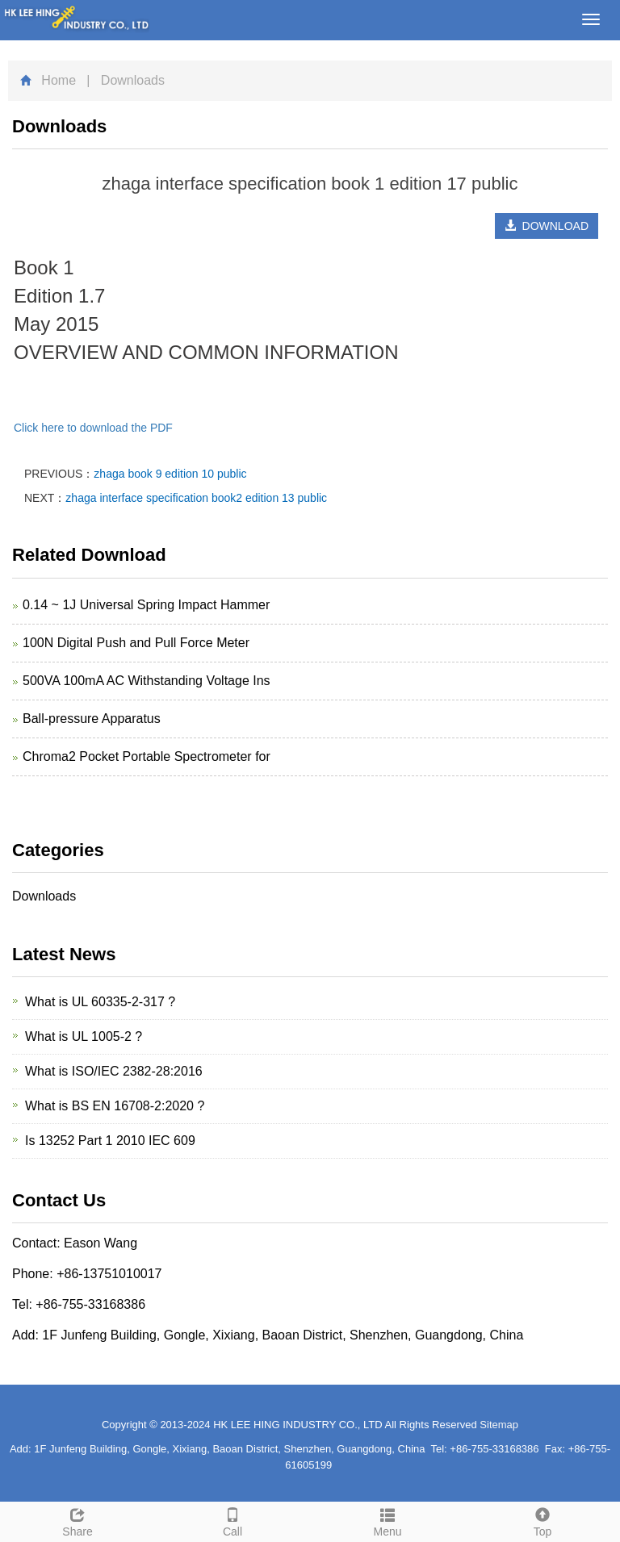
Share (77, 1520)
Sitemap (499, 1425)
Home (58, 80)
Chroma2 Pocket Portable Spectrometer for (146, 756)
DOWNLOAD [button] (547, 225)
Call (232, 1520)
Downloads (44, 896)
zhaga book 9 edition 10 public (170, 473)
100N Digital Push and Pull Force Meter (136, 643)
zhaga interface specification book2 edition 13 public (196, 497)
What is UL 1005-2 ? (83, 1036)
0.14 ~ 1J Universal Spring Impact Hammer (146, 605)
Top (542, 1520)
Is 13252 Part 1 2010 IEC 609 (110, 1140)
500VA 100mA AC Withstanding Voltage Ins (146, 680)
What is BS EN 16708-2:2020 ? (114, 1106)
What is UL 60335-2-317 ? (100, 1002)
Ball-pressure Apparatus (92, 718)
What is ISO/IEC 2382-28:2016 (114, 1071)
